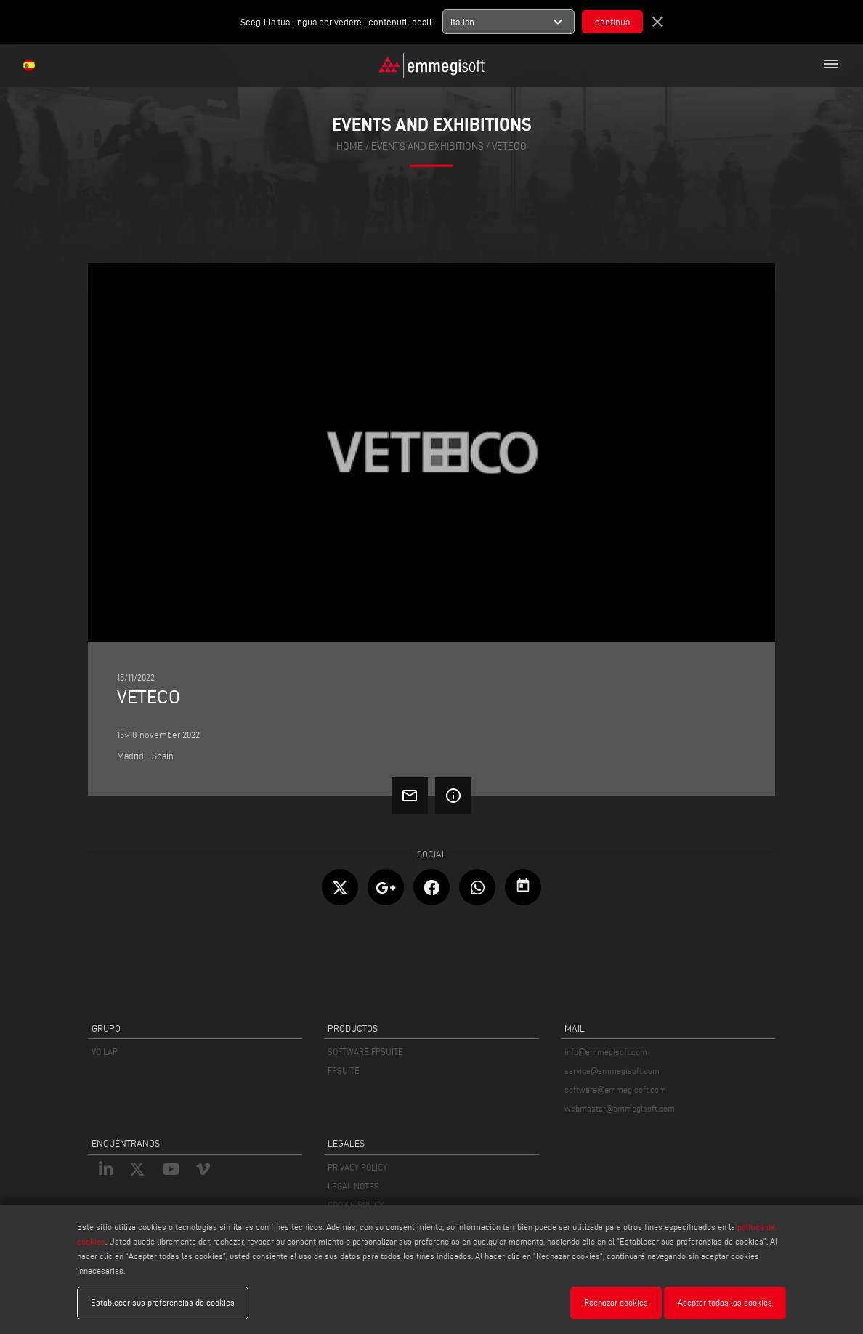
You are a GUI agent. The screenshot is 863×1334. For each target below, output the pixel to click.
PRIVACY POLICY (357, 1167)
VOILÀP (105, 1051)
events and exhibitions (427, 146)
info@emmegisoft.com (605, 1051)
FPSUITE (344, 1070)
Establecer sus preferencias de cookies (163, 1302)
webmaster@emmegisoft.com (619, 1108)
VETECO (509, 146)
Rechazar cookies (616, 1302)
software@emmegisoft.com (615, 1089)
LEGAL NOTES (353, 1186)
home (349, 146)
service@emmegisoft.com (612, 1070)
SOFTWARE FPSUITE (365, 1051)
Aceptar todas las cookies (725, 1302)
